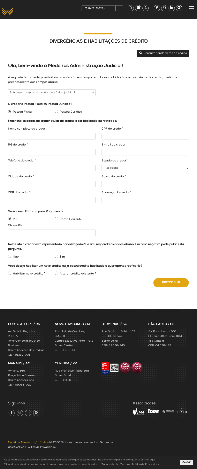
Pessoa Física (22, 111)
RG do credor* (18, 144)
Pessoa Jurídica (71, 111)
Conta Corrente (71, 219)
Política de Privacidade (41, 447)
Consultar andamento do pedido (163, 53)
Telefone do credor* (22, 160)
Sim (62, 256)
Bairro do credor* (114, 176)
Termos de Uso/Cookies (116, 464)
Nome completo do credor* (27, 128)
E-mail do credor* (114, 144)
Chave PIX (15, 225)
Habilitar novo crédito (28, 273)
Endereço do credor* (116, 192)
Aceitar (186, 462)
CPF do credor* (112, 128)
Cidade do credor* (21, 176)
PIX (15, 219)
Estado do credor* (114, 160)
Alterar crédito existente (77, 273)
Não (16, 256)
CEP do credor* (19, 192)
